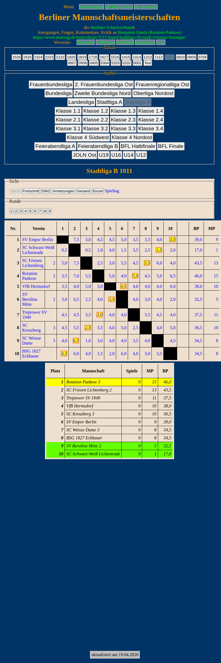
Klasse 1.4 (150, 111)
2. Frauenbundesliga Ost (104, 84)
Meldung (125, 42)
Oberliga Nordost (153, 93)
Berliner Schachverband (112, 27)
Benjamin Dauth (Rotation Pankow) (150, 32)
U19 (103, 155)
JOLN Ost (84, 155)
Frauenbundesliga (51, 84)
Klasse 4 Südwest (88, 137)
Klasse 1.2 (95, 111)
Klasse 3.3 (123, 128)
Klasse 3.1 (68, 128)
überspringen (91, 6)
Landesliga (81, 102)
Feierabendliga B (98, 146)
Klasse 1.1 (68, 111)
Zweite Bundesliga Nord (102, 93)
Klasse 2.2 (95, 120)
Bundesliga (59, 93)
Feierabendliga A (55, 146)
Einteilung (145, 42)
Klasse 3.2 (95, 128)
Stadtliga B (138, 102)
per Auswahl (146, 6)
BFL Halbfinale (138, 146)
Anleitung (105, 42)
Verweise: (62, 42)
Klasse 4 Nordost (132, 137)
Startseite (86, 42)
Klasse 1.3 (123, 111)
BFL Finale (170, 146)
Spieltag (112, 190)
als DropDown (119, 6)
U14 (129, 155)
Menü (68, 6)
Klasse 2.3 (123, 120)
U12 (141, 155)
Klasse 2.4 (150, 120)
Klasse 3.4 (150, 128)
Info (160, 42)
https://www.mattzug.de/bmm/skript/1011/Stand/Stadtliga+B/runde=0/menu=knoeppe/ (109, 37)
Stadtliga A (109, 102)
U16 (116, 155)
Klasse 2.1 (68, 120)
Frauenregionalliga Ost (162, 84)
